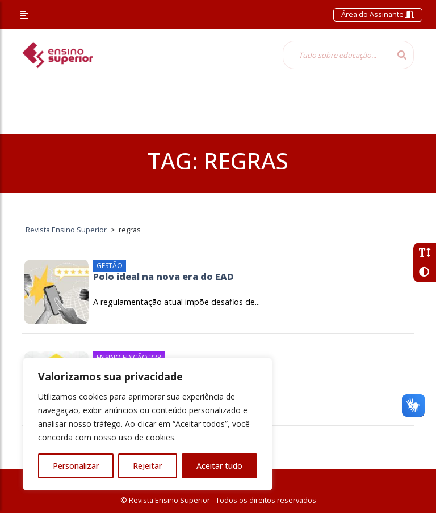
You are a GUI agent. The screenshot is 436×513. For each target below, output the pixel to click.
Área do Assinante (377, 14)
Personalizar (76, 465)
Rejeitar (147, 465)
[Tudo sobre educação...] (337, 55)
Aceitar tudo (219, 465)
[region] (147, 424)
